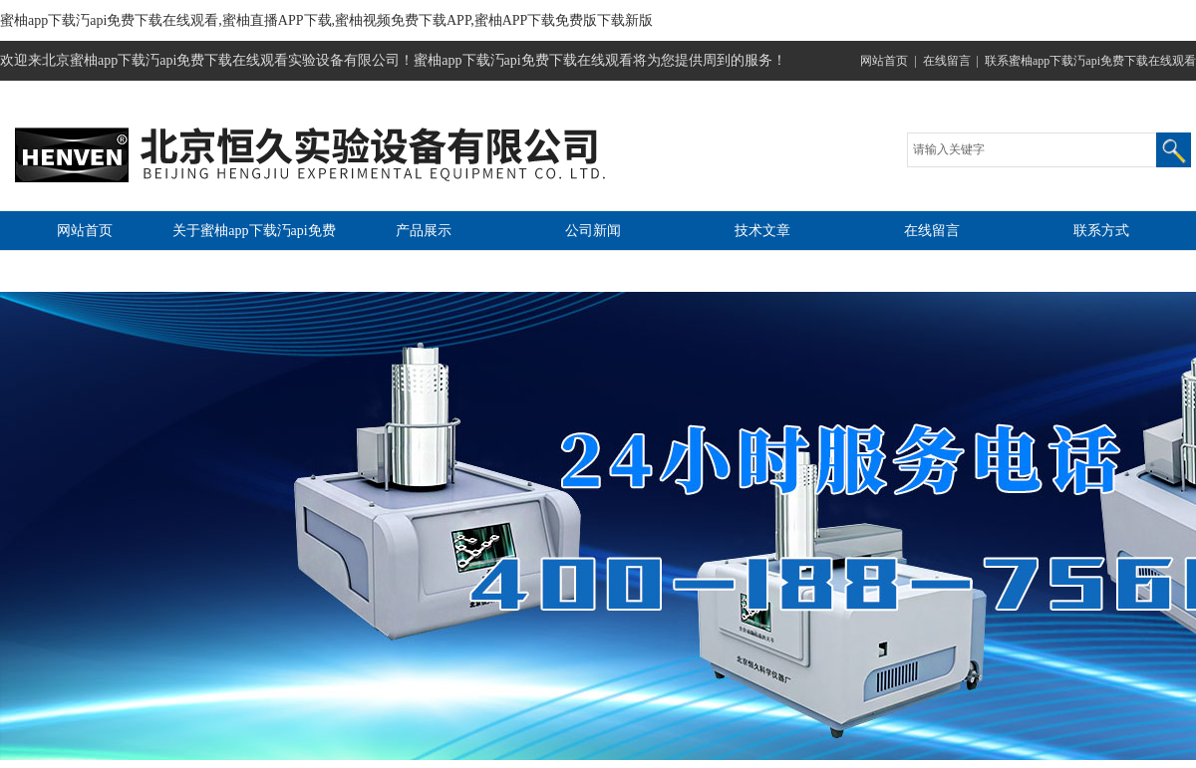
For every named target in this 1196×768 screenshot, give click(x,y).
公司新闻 (593, 230)
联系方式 (1101, 230)
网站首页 (884, 61)
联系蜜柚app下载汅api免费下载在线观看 (1090, 61)
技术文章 (762, 230)
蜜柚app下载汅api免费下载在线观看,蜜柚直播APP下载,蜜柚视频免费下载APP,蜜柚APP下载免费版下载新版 (326, 20)
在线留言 (947, 61)
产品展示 (423, 230)
